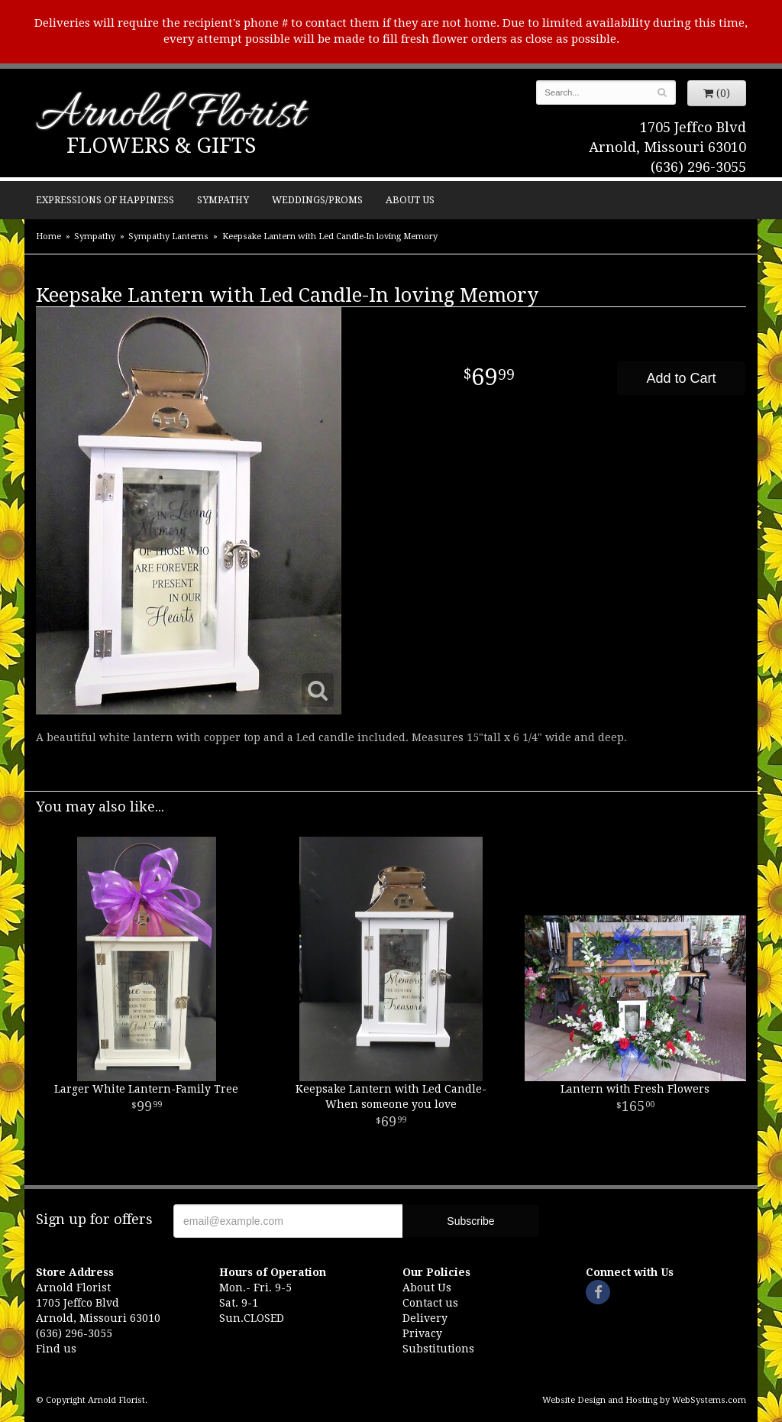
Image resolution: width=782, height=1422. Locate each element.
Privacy (422, 1333)
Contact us (430, 1303)
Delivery (425, 1318)
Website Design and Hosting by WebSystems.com (644, 1400)
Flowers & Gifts (161, 145)
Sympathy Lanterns (168, 236)
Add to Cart (681, 378)
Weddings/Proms (317, 200)
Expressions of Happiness (105, 200)
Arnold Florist (170, 115)
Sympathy (223, 200)
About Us (410, 200)
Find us (56, 1349)
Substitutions (438, 1349)
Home (48, 236)
